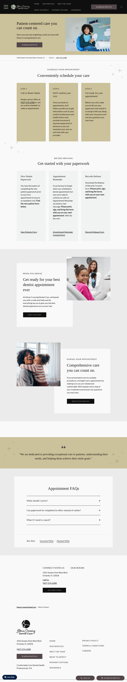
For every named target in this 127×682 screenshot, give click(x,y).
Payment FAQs (63, 541)
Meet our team (34, 315)
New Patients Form (29, 232)
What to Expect (41, 10)
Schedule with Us (104, 7)
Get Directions (54, 590)
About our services (80, 401)
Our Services (48, 4)
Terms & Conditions (93, 646)
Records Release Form (94, 232)
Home (36, 4)
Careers (86, 651)
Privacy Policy (90, 641)
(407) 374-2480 (61, 58)
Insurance (76, 10)
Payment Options (60, 10)
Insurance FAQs (46, 541)
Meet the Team (64, 4)
